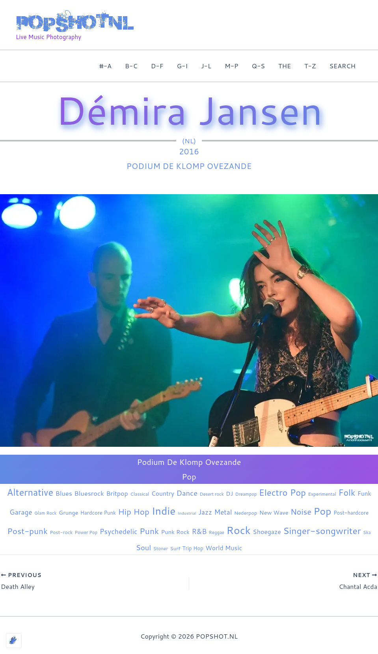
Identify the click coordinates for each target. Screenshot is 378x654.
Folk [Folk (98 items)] (347, 492)
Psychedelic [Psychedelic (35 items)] (119, 531)
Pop (189, 476)
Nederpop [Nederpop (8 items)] (245, 512)
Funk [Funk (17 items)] (364, 493)
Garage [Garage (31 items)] (20, 512)
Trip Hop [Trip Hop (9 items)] (192, 548)
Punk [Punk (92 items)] (149, 531)
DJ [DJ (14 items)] (229, 493)
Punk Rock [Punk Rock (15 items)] (175, 532)
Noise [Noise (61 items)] (300, 511)
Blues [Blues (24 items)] (63, 493)
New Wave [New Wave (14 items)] (274, 512)
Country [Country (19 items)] (162, 493)
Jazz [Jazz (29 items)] (205, 512)
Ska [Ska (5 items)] (367, 532)
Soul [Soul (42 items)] (143, 547)
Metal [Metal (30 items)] (223, 512)
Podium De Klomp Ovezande (189, 165)
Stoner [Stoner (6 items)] (160, 548)
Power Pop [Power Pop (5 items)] (86, 532)
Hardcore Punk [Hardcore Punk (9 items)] (98, 512)
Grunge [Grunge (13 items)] (68, 512)
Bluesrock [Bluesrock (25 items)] (89, 493)
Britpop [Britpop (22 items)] (117, 493)
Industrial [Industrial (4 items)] (187, 513)
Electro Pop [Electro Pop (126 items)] (282, 492)
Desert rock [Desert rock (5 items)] (212, 494)
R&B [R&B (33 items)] (199, 531)
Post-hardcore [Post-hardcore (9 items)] (351, 512)
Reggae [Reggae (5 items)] (216, 532)
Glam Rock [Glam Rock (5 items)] (45, 513)
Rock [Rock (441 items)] (238, 530)
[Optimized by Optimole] (14, 640)
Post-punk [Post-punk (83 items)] (27, 531)
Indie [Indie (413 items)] (163, 510)
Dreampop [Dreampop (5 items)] (246, 494)
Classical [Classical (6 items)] (139, 494)
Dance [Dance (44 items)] (186, 493)
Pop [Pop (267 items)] (322, 511)
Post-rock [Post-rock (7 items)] (61, 532)
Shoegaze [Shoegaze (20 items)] (267, 531)
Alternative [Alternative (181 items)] (30, 492)
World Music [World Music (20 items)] (223, 547)
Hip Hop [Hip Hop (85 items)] (133, 511)
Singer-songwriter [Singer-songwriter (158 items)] (322, 530)
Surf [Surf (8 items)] (175, 548)
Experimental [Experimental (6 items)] (322, 494)
